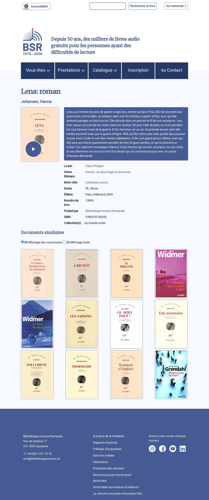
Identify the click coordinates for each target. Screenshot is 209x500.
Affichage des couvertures (43, 242)
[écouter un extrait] (33, 149)
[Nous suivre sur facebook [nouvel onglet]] (162, 448)
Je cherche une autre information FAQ (117, 493)
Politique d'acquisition (107, 449)
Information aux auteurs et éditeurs (116, 487)
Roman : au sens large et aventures (108, 172)
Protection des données (108, 468)
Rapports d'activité (105, 442)
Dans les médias (103, 455)
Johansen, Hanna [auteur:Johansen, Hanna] (36, 101)
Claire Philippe (94, 166)
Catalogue (105, 70)
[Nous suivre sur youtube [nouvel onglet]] (172, 448)
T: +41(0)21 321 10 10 (37, 453)
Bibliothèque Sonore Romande (105, 211)
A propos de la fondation (108, 436)
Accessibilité (40, 6)
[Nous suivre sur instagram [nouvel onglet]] (152, 448)
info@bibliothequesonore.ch (41, 458)
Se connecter (176, 6)
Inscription (138, 70)
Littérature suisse (96, 182)
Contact (171, 70)
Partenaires (100, 462)
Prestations (71, 70)
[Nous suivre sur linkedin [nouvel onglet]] (183, 448)
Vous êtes (38, 70)
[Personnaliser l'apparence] (36, 6)
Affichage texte (78, 242)
